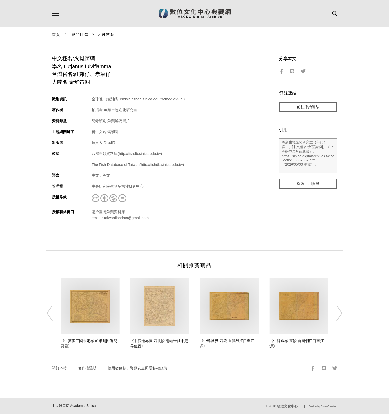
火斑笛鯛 (106, 34)
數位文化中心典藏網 (195, 13)
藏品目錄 (80, 34)
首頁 (56, 34)
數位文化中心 (287, 406)
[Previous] (54, 313)
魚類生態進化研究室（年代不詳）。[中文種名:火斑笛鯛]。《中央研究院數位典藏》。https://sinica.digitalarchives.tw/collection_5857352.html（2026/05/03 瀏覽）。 (308, 155)
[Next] (335, 313)
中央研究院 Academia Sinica (74, 406)
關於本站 (59, 368)
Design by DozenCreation (323, 406)
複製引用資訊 (308, 184)
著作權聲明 (87, 368)
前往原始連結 (308, 107)
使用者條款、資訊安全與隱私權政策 (137, 368)
